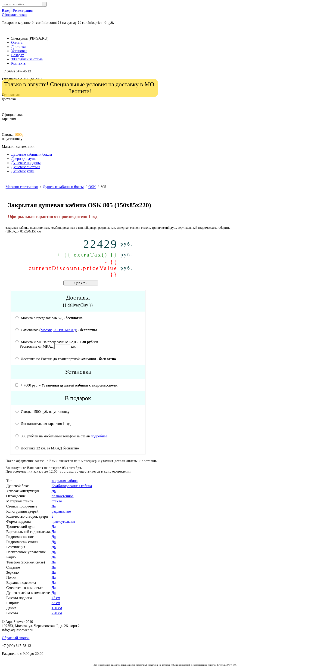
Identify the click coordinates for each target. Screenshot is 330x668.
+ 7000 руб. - (66, 385)
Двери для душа (23, 159)
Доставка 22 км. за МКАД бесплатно (47, 448)
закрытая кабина (65, 481)
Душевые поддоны (25, 163)
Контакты (18, 63)
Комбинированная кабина (72, 486)
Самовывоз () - (56, 330)
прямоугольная (63, 521)
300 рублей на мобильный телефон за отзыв (61, 436)
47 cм (56, 598)
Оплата (16, 42)
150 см (57, 608)
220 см (57, 613)
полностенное (63, 496)
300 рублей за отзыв (27, 59)
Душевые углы (22, 171)
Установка (19, 51)
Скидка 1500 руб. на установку (42, 412)
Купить (81, 283)
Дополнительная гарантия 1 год (43, 424)
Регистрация (23, 10)
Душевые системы (25, 167)
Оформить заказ (14, 15)
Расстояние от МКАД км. (48, 346)
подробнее (99, 436)
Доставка (18, 47)
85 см (56, 603)
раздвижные (61, 511)
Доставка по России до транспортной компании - (66, 359)
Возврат (17, 55)
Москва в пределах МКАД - (49, 318)
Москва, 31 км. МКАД (58, 330)
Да (54, 491)
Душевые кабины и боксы (31, 154)
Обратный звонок (15, 638)
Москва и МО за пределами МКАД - (57, 342)
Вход (6, 10)
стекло (57, 501)
